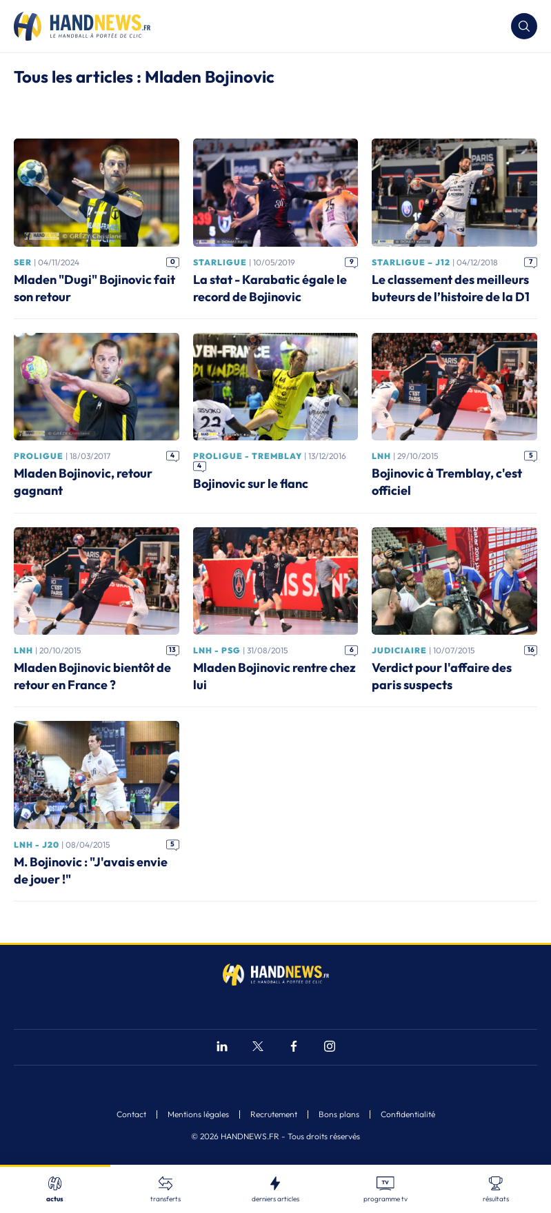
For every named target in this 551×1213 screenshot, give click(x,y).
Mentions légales (198, 1114)
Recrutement (273, 1114)
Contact (131, 1114)
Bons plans (339, 1114)
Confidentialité (408, 1114)
